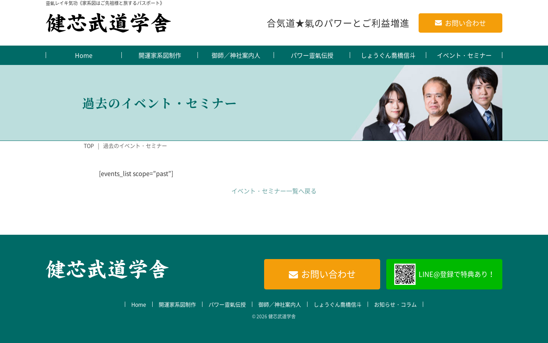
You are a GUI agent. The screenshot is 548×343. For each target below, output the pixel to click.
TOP (89, 145)
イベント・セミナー (464, 55)
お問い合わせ (465, 23)
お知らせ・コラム (395, 304)
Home (83, 55)
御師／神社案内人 (236, 55)
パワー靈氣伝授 (312, 55)
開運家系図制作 (160, 55)
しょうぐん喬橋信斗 (388, 55)
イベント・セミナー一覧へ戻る (274, 190)
